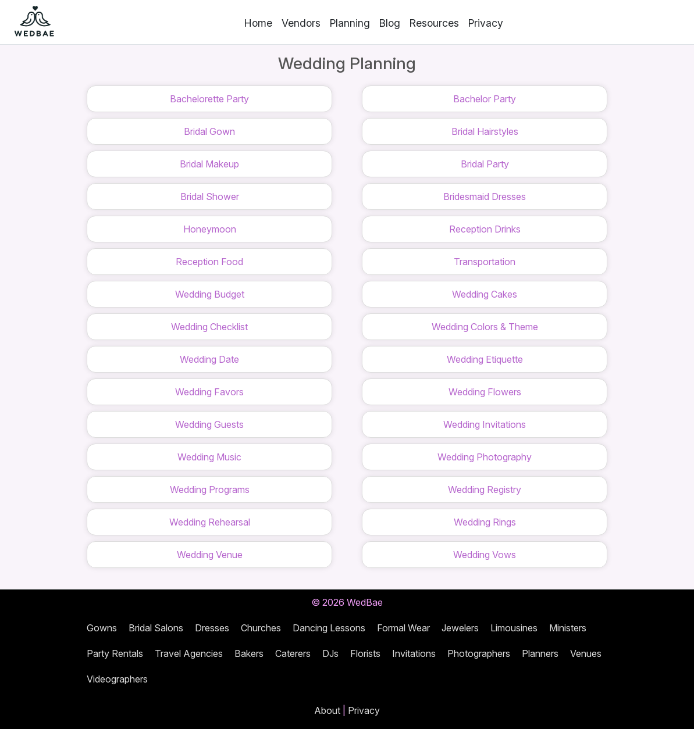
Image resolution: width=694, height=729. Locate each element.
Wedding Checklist (209, 327)
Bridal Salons (156, 628)
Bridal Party (485, 164)
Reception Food (209, 261)
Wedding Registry (484, 489)
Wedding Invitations (484, 424)
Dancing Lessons (329, 628)
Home (258, 23)
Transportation (484, 261)
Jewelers (460, 628)
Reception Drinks (485, 229)
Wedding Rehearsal (209, 522)
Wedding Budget (209, 294)
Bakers (249, 653)
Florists (365, 653)
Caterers (293, 653)
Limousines (514, 628)
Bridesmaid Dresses (484, 196)
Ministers (567, 628)
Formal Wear (403, 628)
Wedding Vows (484, 554)
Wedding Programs (210, 489)
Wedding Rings (485, 522)
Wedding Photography (484, 457)
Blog (389, 23)
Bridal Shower (209, 196)
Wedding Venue (210, 554)
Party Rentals (115, 653)
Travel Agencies (189, 653)
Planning (350, 23)
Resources (434, 23)
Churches (261, 628)
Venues (586, 653)
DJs (330, 653)
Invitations (414, 653)
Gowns (102, 628)
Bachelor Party (484, 99)
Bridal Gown (209, 131)
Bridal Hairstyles (484, 131)
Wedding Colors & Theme (485, 327)
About (327, 710)
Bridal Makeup (209, 164)
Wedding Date (209, 359)
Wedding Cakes (484, 294)
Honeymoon (209, 229)
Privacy (485, 23)
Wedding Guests (209, 424)
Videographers (117, 679)
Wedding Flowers (485, 392)
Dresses (212, 628)
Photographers (478, 653)
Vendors (301, 23)
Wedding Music (209, 457)
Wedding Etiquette (485, 359)
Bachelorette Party (209, 99)
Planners (540, 653)
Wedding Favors (209, 392)
